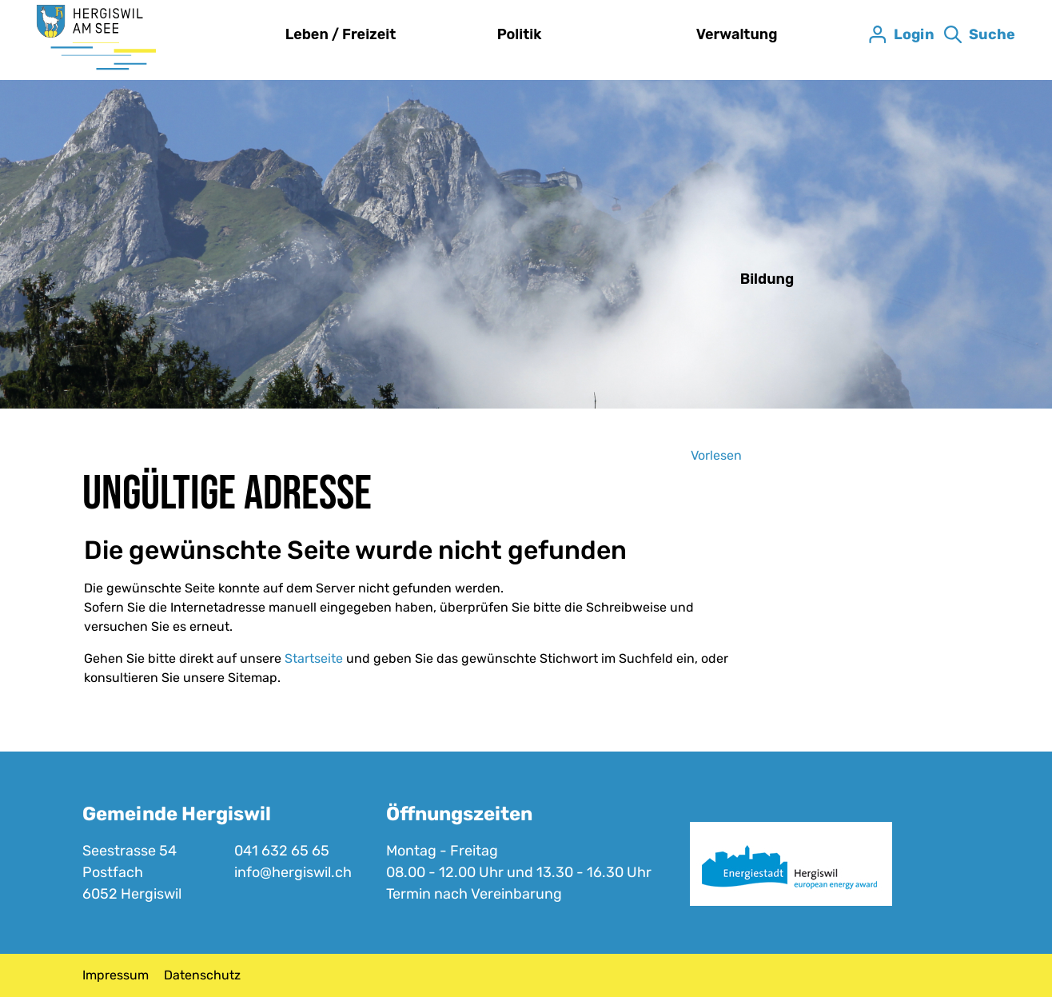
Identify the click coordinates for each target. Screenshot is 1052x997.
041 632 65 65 (281, 850)
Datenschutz (202, 975)
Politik (519, 34)
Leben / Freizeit (340, 34)
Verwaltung (737, 34)
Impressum (115, 975)
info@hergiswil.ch (293, 872)
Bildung (767, 279)
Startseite (314, 658)
